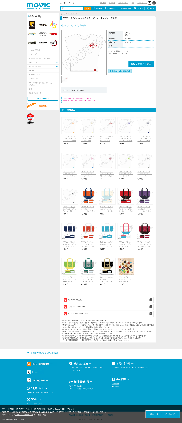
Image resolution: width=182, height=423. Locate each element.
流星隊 (82, 26)
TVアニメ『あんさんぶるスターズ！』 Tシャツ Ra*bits (70, 174)
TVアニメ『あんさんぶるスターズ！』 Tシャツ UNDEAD (126, 139)
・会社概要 (115, 384)
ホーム (63, 14)
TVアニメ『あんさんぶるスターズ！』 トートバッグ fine (108, 209)
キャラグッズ (72, 14)
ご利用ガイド (123, 3)
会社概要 (103, 3)
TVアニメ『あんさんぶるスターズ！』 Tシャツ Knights (145, 139)
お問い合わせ (142, 3)
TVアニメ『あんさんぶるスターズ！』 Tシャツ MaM (145, 174)
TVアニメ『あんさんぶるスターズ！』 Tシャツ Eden (70, 209)
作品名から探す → (43, 98)
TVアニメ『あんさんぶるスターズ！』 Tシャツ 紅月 (108, 139)
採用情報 (112, 3)
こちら (21, 419)
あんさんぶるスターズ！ (70, 26)
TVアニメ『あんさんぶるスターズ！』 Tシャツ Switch (126, 174)
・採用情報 (115, 386)
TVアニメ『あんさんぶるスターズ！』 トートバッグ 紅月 (126, 209)
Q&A (132, 3)
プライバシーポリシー (24, 415)
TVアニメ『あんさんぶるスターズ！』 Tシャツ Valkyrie (108, 174)
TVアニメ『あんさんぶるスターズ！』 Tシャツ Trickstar (70, 139)
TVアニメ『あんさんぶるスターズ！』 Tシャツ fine (89, 139)
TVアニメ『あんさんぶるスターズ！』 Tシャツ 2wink (89, 174)
